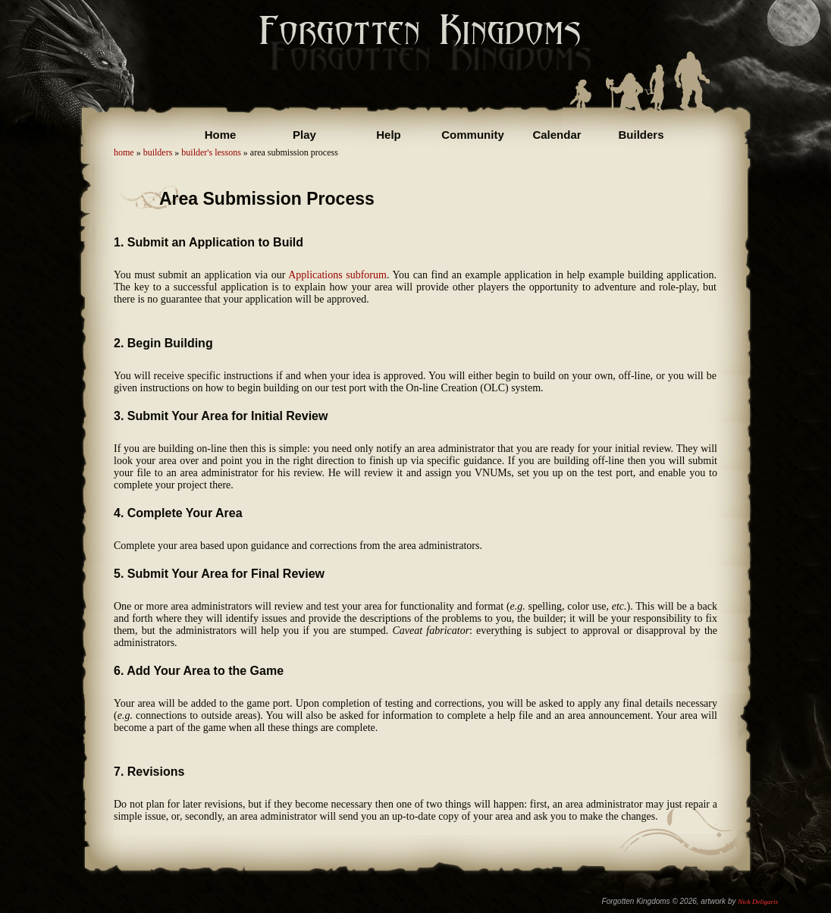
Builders (640, 134)
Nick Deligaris (758, 901)
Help (388, 134)
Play (304, 134)
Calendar (556, 134)
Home (221, 134)
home (124, 152)
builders (158, 152)
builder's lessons (211, 152)
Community (472, 134)
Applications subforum (337, 275)
